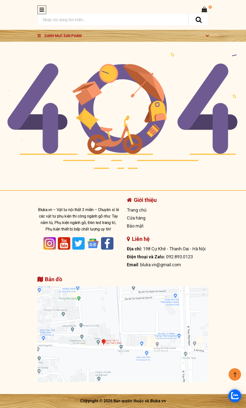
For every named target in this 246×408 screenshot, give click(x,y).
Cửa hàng (136, 218)
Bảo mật (135, 225)
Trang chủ (136, 210)
